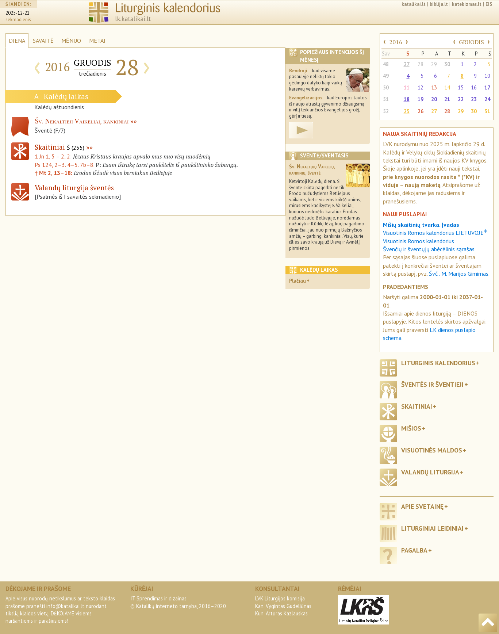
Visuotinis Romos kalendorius (418, 241)
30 (447, 64)
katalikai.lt (414, 4)
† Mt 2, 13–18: (54, 172)
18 (407, 99)
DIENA (17, 40)
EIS (488, 4)
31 (487, 111)
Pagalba (414, 550)
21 (447, 99)
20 (434, 99)
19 (420, 99)
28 (420, 64)
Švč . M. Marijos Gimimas (458, 273)
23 (474, 99)
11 (407, 87)
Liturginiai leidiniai (432, 528)
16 (474, 87)
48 (386, 64)
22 (461, 99)
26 (420, 111)
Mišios (411, 428)
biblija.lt (439, 4)
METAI (97, 40)
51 (386, 99)
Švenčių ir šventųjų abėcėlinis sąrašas (429, 249)
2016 (395, 42)
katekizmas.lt (466, 4)
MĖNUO (71, 40)
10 (487, 75)
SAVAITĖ (43, 40)
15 (461, 87)
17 (487, 87)
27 (407, 64)
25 (407, 111)
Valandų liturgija (430, 472)
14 (447, 87)
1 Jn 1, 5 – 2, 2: (54, 156)
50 (386, 87)
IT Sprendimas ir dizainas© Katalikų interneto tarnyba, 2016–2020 (178, 602)
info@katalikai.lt (65, 606)
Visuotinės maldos (431, 450)
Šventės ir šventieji (432, 384)
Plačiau (297, 280)
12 (420, 87)
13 (434, 87)
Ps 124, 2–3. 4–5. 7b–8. (64, 164)
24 (487, 99)
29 (434, 64)
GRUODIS (471, 42)
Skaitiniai (59, 147)
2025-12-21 (17, 13)
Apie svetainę (422, 506)
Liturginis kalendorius (438, 363)
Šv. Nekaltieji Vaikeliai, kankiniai (81, 121)
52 (386, 111)
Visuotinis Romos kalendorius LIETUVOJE (435, 232)
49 (386, 75)
